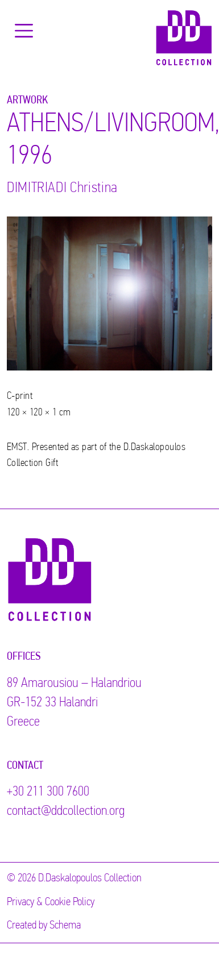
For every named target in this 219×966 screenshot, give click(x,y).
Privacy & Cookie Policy (50, 902)
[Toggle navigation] (24, 31)
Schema (65, 925)
